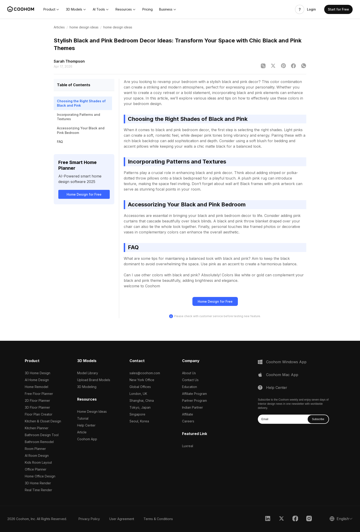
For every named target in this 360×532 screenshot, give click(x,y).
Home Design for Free (84, 194)
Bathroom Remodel (39, 442)
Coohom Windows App (286, 362)
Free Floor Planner (39, 394)
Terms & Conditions (158, 519)
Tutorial (82, 418)
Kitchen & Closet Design (43, 421)
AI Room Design (37, 455)
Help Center (86, 425)
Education (189, 387)
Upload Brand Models (93, 380)
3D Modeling (86, 387)
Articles (59, 27)
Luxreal (187, 446)
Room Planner (35, 449)
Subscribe (318, 419)
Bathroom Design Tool (42, 435)
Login (311, 9)
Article (82, 432)
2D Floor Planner (37, 400)
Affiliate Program (194, 394)
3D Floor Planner (37, 407)
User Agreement (121, 519)
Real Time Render (38, 490)
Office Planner (35, 469)
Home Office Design (40, 476)
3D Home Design (37, 373)
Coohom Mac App (282, 374)
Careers (188, 421)
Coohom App (87, 439)
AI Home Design (37, 380)
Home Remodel (36, 387)
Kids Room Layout (38, 462)
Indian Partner (192, 407)
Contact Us (190, 380)
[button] (51, 9)
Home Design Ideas (92, 411)
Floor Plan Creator (38, 414)
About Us (189, 373)
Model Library (87, 373)
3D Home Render (38, 483)
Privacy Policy (89, 519)
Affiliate (187, 414)
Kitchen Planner (36, 428)
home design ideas (84, 27)
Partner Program (194, 400)
